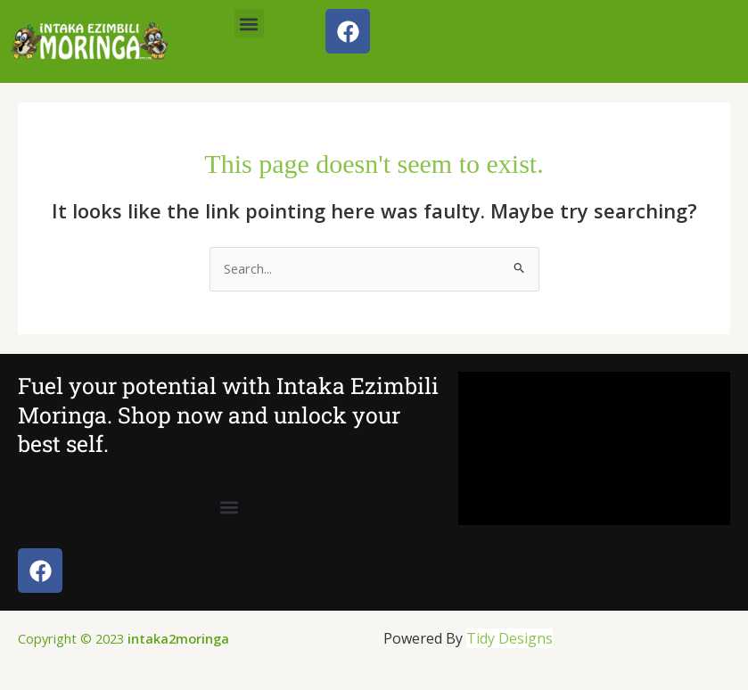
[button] (249, 23)
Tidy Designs (509, 638)
